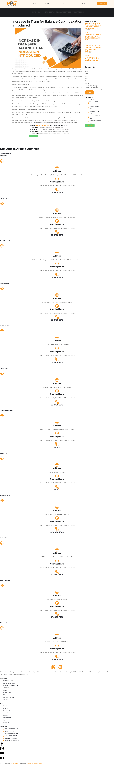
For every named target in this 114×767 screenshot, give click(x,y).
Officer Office (4, 622)
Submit (89, 93)
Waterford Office (5, 580)
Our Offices (48, 4)
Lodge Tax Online (85, 4)
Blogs (40, 12)
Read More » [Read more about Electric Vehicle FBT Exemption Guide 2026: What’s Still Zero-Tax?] (87, 65)
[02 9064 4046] (57, 529)
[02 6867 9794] (57, 571)
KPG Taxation (14, 763)
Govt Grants (74, 4)
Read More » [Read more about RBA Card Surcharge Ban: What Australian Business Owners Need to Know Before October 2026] (87, 32)
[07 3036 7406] (57, 614)
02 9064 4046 (57, 532)
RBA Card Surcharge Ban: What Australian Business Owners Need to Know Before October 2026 (92, 26)
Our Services (37, 4)
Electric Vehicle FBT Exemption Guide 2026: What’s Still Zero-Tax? (91, 58)
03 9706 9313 (57, 192)
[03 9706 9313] (57, 189)
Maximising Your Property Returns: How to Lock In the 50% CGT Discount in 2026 (92, 37)
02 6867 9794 (57, 574)
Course (57, 4)
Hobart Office (4, 368)
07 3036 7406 (57, 617)
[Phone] (92, 83)
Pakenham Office (5, 325)
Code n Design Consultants (34, 763)
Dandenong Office (5, 153)
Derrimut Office (4, 198)
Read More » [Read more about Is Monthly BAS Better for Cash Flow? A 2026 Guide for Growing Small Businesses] (87, 55)
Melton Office (4, 453)
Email (86, 76)
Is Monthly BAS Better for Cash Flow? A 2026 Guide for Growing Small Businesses (92, 48)
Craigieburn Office (5, 240)
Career (65, 4)
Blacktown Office (5, 495)
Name (86, 71)
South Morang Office (6, 410)
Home (27, 4)
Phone (86, 81)
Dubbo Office (4, 538)
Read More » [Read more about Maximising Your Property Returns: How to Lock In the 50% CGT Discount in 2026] (87, 44)
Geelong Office (4, 283)
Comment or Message (90, 86)
